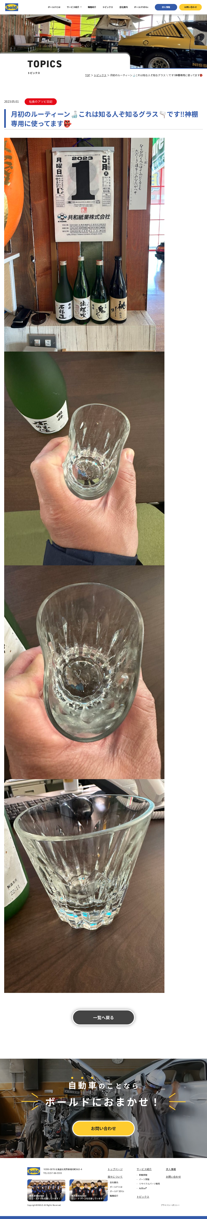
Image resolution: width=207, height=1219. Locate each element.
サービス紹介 (73, 7)
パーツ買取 (144, 1179)
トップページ (115, 1169)
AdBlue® (143, 1188)
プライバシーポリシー (170, 1205)
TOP (87, 75)
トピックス (107, 7)
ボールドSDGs (141, 7)
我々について (115, 1176)
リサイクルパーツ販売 (149, 1183)
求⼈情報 (166, 7)
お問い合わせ (190, 7)
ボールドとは (54, 7)
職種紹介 (92, 7)
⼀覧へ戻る (103, 1017)
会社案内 (123, 7)
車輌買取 (143, 1174)
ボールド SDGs (117, 1191)
